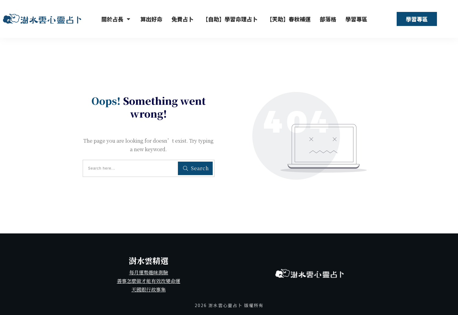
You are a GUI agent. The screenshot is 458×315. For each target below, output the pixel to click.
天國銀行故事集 (149, 289)
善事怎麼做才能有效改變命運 (148, 280)
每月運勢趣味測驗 (148, 272)
